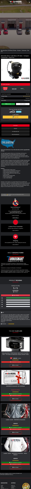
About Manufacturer (15, 134)
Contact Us (13, 486)
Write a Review (15, 295)
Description (15, 125)
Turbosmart (27, 98)
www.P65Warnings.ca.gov (6, 195)
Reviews (15, 128)
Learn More (19, 111)
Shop (2, 486)
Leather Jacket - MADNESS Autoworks (15, 419)
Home (2, 485)
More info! (28, 94)
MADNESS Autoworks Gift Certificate (15, 386)
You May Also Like (15, 131)
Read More (15, 230)
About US (13, 485)
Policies (12, 487)
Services (2, 487)
